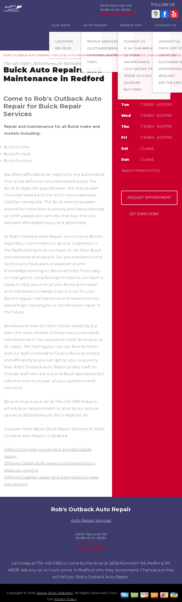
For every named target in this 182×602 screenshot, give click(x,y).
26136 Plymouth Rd (50, 64)
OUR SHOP (61, 25)
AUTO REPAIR (95, 25)
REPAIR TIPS (131, 25)
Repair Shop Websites (54, 593)
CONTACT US (165, 25)
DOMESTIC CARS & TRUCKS (149, 55)
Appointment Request (157, 43)
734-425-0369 (117, 14)
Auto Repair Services (91, 520)
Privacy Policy (65, 599)
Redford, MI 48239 (87, 64)
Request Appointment (149, 197)
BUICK (176, 55)
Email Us (91, 542)
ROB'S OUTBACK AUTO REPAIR (25, 55)
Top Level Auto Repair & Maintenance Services (89, 55)
